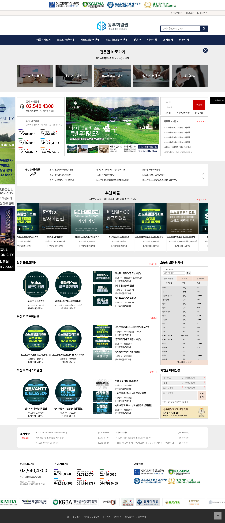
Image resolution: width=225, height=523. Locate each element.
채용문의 (142, 517)
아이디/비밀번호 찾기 (182, 113)
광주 (163, 316)
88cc (164, 288)
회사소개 (168, 40)
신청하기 (202, 395)
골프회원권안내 (65, 40)
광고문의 (117, 517)
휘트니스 (200, 278)
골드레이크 (166, 312)
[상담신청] (36, 246)
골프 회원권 (168, 278)
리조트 (184, 278)
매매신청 (152, 40)
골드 (163, 304)
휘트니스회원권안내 (116, 40)
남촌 (163, 355)
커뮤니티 (184, 40)
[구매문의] (29, 246)
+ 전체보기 (201, 121)
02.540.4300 (39, 106)
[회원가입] (199, 113)
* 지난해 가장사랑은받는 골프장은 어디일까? (133, 437)
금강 (163, 324)
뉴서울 (164, 359)
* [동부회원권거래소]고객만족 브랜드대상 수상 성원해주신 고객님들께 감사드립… (146, 442)
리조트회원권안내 (89, 40)
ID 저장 (168, 113)
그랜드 (164, 320)
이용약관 (106, 517)
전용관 (137, 40)
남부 (163, 344)
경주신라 (165, 300)
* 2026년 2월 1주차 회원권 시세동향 (178, 152)
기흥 (163, 328)
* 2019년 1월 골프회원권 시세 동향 (49, 437)
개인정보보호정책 (91, 517)
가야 (163, 292)
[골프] (60, 171)
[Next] (156, 127)
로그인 (190, 12)
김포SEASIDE (167, 336)
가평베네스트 (167, 296)
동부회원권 (112, 26)
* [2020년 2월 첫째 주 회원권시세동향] (51, 432)
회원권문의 (130, 517)
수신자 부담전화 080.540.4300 (30, 477)
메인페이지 (177, 12)
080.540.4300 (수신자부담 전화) (40, 111)
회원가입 (202, 12)
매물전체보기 (43, 40)
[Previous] (69, 127)
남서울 (164, 348)
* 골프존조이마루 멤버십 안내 (47, 442)
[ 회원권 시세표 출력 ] (184, 362)
